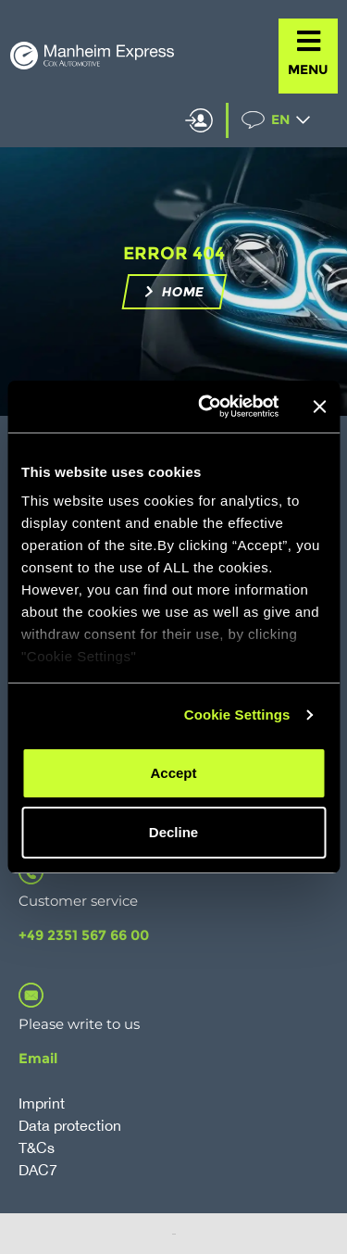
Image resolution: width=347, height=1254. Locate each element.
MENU (308, 69)
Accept (173, 773)
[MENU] (308, 41)
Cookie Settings (237, 714)
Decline (173, 832)
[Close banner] (319, 406)
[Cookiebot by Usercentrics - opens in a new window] (207, 407)
